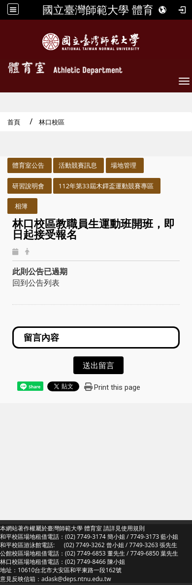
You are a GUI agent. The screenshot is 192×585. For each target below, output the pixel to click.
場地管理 (123, 165)
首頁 (13, 121)
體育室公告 (28, 165)
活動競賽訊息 (78, 165)
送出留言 (98, 365)
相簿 (21, 206)
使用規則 (133, 528)
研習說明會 (28, 185)
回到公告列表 (36, 282)
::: (3, 163)
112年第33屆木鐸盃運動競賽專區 (106, 185)
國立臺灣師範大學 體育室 (103, 9)
